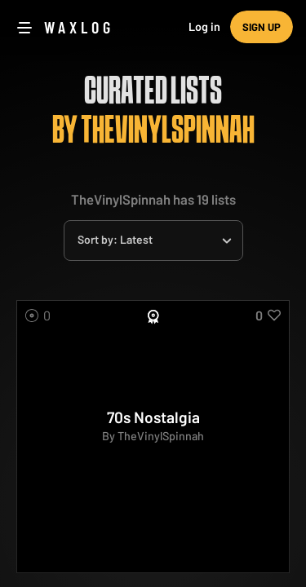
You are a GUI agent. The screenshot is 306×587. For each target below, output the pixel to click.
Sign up (261, 26)
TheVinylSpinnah (161, 436)
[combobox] (153, 240)
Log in (204, 26)
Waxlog (79, 27)
